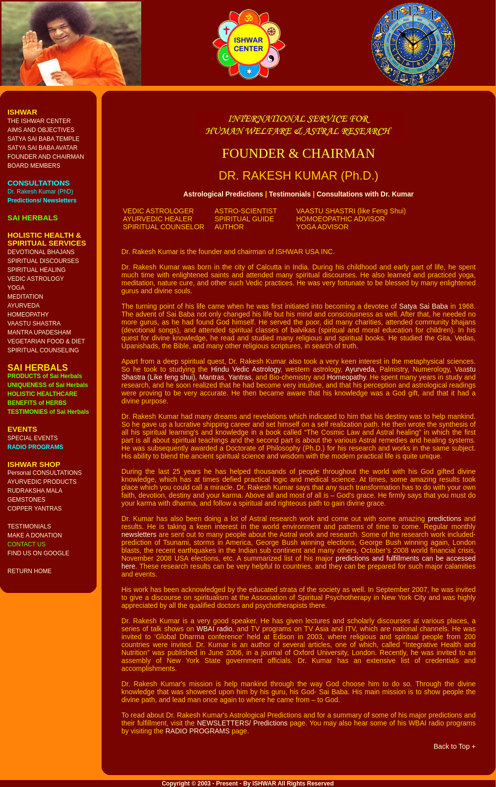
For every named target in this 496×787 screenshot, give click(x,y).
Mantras (211, 377)
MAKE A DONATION (34, 535)
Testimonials (290, 194)
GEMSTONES (26, 499)
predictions (444, 519)
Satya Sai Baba (423, 306)
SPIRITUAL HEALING (36, 269)
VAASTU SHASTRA (33, 323)
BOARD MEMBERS (33, 165)
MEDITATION (25, 296)
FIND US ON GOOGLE (38, 553)
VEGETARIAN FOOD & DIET (46, 341)
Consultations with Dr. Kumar (365, 194)
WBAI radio (214, 629)
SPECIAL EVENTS (32, 438)
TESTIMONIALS (29, 526)
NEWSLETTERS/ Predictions (242, 723)
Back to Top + (455, 746)
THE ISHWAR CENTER (39, 121)
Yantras (239, 377)
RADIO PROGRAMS (197, 731)
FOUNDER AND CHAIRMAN (45, 156)
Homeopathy (346, 377)
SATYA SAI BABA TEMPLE (43, 138)
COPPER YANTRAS (34, 508)
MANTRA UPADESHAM (39, 332)
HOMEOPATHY (28, 314)
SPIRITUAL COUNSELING (43, 350)
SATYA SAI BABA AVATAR (42, 147)
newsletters (139, 534)
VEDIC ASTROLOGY (35, 278)
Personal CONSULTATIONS (44, 472)
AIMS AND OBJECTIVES (40, 130)
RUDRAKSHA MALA (34, 490)
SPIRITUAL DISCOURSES (43, 261)
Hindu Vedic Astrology (245, 369)
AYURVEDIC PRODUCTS (42, 481)
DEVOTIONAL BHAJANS (41, 252)
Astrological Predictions (223, 194)
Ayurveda (360, 369)
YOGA (16, 287)
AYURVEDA (23, 305)
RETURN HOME (29, 571)
